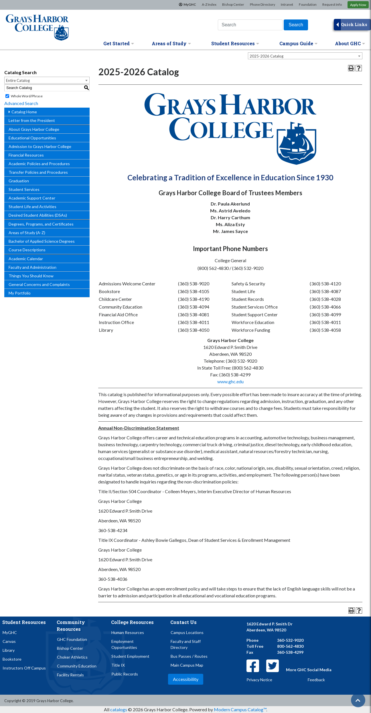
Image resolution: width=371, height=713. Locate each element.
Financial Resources (26, 155)
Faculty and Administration (32, 267)
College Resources (132, 622)
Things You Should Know (31, 275)
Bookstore (12, 659)
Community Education (76, 665)
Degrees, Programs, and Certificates (41, 224)
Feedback (316, 679)
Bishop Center (233, 4)
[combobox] (305, 55)
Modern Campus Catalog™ (240, 709)
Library (9, 650)
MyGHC (189, 4)
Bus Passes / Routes (189, 656)
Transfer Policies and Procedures (38, 172)
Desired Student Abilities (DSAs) (38, 215)
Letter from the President (32, 120)
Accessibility (185, 679)
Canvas (9, 641)
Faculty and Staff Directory (186, 644)
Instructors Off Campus (24, 667)
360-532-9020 (290, 640)
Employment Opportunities (124, 644)
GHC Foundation (72, 639)
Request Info (332, 4)
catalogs (118, 709)
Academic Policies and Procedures (39, 163)
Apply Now (358, 5)
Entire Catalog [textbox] (18, 80)
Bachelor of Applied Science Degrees (42, 241)
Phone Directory (262, 4)
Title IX (118, 665)
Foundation (308, 4)
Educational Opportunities (32, 137)
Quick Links (354, 24)
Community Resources (71, 625)
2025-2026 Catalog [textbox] (266, 56)
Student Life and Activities (32, 206)
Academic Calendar (26, 258)
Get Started (118, 43)
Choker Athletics (72, 657)
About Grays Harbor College (34, 129)
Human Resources (127, 632)
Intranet (287, 4)
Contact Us (183, 622)
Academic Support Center (32, 197)
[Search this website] (250, 24)
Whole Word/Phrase (27, 96)
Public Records (124, 673)
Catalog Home (24, 111)
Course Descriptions (27, 249)
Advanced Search (21, 103)
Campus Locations (187, 632)
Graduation (19, 180)
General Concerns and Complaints (39, 284)
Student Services (24, 189)
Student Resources (235, 43)
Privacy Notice (259, 679)
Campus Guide (298, 43)
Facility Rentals (70, 674)
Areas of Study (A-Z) (27, 232)
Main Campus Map (187, 665)
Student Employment (130, 656)
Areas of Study (171, 43)
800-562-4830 (290, 646)
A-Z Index (209, 4)
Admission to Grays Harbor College (40, 146)
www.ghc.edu (230, 381)
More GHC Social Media (308, 669)
